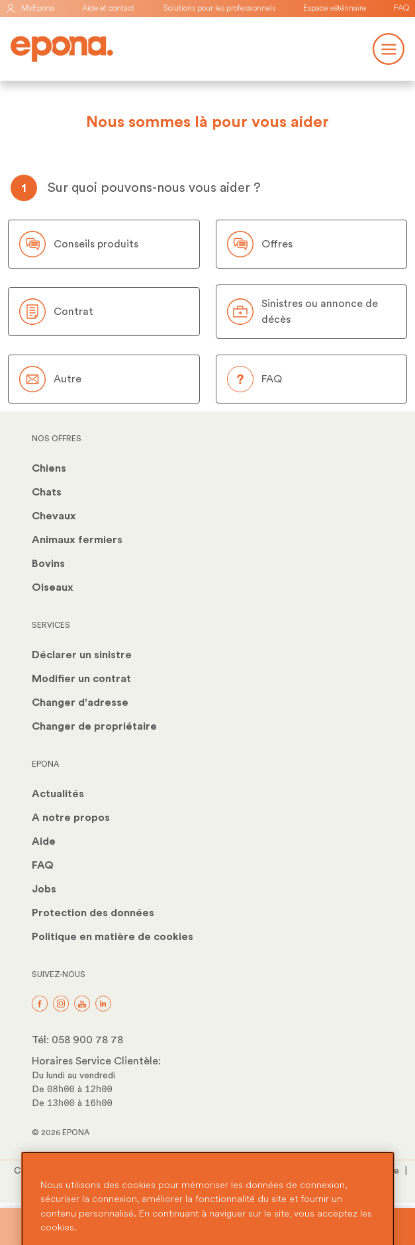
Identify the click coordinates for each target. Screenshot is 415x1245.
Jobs (44, 889)
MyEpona (29, 8)
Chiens (49, 468)
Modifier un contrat (81, 678)
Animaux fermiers (77, 540)
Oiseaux (52, 587)
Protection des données (93, 913)
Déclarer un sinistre (82, 655)
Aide (44, 841)
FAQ (402, 8)
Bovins (48, 563)
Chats (47, 492)
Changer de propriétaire (94, 726)
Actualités (58, 794)
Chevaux (54, 516)
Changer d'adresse (80, 702)
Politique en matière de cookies (112, 936)
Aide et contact (108, 8)
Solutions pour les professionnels (219, 8)
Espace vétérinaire (334, 8)
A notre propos (71, 817)
